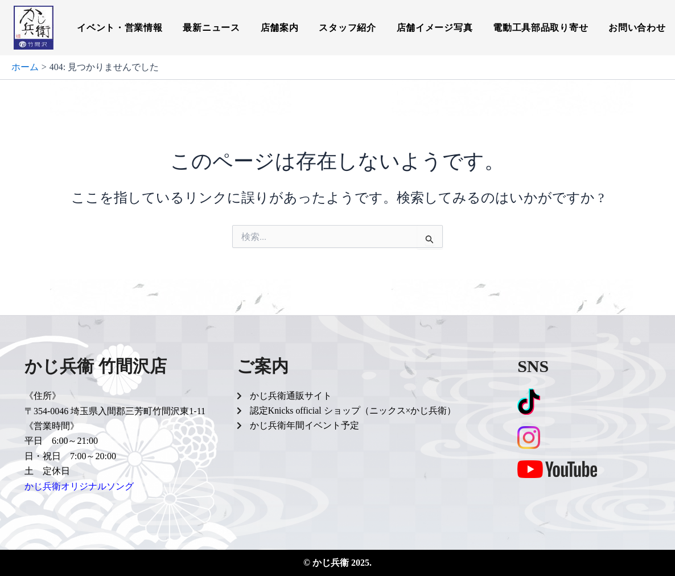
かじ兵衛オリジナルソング (79, 486)
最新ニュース (211, 27)
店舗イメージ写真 (435, 27)
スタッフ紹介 (347, 27)
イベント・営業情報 (119, 27)
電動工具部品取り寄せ (540, 27)
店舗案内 (280, 27)
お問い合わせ (636, 27)
